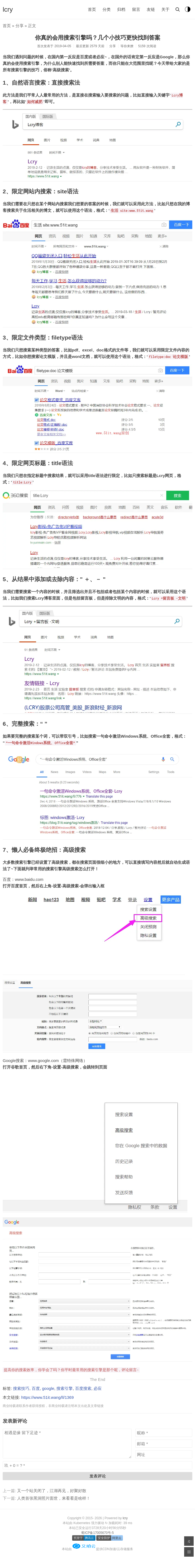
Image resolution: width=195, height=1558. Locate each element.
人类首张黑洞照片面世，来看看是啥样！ (53, 1498)
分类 (107, 9)
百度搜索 (83, 1388)
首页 (92, 9)
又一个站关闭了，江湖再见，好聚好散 (51, 1490)
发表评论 (97, 1476)
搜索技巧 (21, 1388)
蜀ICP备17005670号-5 (97, 1533)
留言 (136, 9)
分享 (19, 25)
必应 (98, 1388)
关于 (165, 9)
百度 (36, 1388)
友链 (151, 9)
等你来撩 (126, 46)
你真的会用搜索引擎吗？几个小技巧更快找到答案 (97, 37)
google (48, 1388)
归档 (121, 9)
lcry (8, 9)
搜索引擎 (64, 1388)
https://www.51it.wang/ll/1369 (47, 1397)
